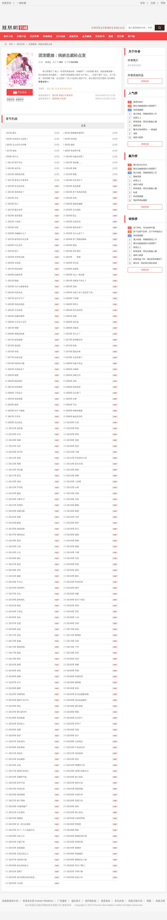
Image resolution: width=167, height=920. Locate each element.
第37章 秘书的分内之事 (18, 239)
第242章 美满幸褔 (75, 842)
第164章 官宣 (73, 611)
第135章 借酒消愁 (17, 529)
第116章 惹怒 (73, 470)
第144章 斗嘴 (73, 552)
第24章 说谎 (71, 198)
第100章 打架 (73, 422)
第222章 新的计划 (75, 783)
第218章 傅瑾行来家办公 (78, 771)
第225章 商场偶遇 (17, 794)
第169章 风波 (15, 629)
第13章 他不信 (14, 168)
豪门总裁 (55, 88)
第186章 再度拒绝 (75, 676)
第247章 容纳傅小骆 (18, 859)
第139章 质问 (15, 540)
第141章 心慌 (15, 546)
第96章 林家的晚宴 (74, 410)
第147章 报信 (15, 564)
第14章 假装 (71, 168)
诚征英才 (76, 900)
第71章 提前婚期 (15, 340)
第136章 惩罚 (73, 529)
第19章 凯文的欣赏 (16, 186)
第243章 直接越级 (17, 848)
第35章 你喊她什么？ (17, 233)
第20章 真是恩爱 (73, 186)
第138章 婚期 (73, 535)
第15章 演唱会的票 (16, 174)
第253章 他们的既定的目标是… (22, 877)
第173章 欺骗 (15, 641)
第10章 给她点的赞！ (75, 156)
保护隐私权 (90, 900)
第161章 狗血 (15, 605)
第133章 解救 (15, 523)
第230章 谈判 (73, 806)
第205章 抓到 (15, 735)
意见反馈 (119, 900)
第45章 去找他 (14, 263)
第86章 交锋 (71, 381)
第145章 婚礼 (15, 558)
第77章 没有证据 (15, 357)
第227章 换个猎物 (17, 800)
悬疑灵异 (73, 36)
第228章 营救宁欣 (75, 800)
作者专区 (96, 27)
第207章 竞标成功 (17, 741)
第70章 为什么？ (73, 334)
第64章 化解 (71, 316)
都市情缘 (64, 88)
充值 (115, 27)
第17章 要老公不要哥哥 (62, 95)
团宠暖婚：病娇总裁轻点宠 (40, 44)
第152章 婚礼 (75, 576)
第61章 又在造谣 (15, 310)
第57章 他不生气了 (16, 298)
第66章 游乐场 (72, 322)
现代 (70, 88)
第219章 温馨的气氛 (18, 777)
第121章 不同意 (16, 487)
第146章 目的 (75, 558)
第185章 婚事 (15, 676)
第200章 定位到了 (75, 718)
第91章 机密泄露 (15, 399)
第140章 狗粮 (73, 540)
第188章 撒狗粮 (74, 682)
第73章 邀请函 (14, 345)
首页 (11, 44)
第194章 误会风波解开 (77, 700)
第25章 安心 (13, 204)
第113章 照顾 (15, 464)
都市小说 (8, 36)
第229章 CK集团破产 (18, 806)
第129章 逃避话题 (17, 511)
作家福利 (106, 27)
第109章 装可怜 (16, 452)
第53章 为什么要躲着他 (18, 286)
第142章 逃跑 (73, 546)
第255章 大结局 (59, 98)
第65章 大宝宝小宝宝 (17, 322)
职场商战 (47, 36)
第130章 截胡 (73, 511)
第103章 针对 (15, 434)
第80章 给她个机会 (74, 363)
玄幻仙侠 (60, 36)
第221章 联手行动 (17, 783)
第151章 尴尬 (15, 576)
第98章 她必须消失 (74, 416)
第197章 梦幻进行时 (18, 712)
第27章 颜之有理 (15, 210)
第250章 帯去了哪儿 (76, 865)
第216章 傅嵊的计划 (76, 765)
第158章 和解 (73, 594)
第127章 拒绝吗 (16, 505)
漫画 (110, 36)
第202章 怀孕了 (74, 724)
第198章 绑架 (73, 712)
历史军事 (34, 36)
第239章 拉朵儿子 (17, 836)
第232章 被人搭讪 (75, 812)
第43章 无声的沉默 (16, 257)
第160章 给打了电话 (76, 600)
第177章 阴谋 (15, 653)
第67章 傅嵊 (13, 328)
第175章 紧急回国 (17, 647)
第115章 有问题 (16, 470)
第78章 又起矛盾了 (74, 357)
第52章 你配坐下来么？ (76, 280)
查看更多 (145, 81)
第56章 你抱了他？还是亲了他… (80, 292)
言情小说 (21, 36)
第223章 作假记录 (17, 789)
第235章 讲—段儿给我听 (19, 824)
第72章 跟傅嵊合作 (74, 340)
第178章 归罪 (73, 653)
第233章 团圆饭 (16, 818)
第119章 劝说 (15, 481)
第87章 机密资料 (15, 387)
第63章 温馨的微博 (16, 316)
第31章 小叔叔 (14, 221)
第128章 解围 (73, 505)
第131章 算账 (15, 517)
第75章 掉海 (13, 351)
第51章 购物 (13, 280)
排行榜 (120, 36)
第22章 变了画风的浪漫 (76, 192)
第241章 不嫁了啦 (17, 842)
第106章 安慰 (73, 440)
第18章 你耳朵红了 (74, 180)
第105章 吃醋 (15, 440)
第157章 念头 (15, 594)
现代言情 (21, 44)
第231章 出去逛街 (17, 812)
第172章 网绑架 (74, 635)
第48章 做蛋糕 (72, 269)
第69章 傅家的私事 (16, 334)
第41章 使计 (13, 251)
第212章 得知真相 (75, 753)
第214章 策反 (73, 759)
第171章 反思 (15, 635)
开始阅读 (20, 93)
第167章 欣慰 (17, 623)
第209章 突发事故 (17, 747)
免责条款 (105, 900)
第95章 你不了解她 (16, 410)
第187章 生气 (15, 682)
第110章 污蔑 (73, 452)
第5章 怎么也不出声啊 (16, 145)
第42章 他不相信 (73, 251)
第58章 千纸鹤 (72, 298)
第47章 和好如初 (15, 269)
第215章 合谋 (15, 765)
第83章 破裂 (13, 375)
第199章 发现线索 (17, 718)
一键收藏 (21, 3)
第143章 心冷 (15, 552)
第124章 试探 (75, 493)
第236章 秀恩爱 (74, 824)
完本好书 (99, 36)
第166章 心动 (73, 617)
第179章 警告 (15, 659)
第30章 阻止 (71, 215)
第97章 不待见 (14, 416)
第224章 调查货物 (75, 789)
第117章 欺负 (15, 475)
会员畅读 (86, 36)
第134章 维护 (73, 523)
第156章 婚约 (73, 588)
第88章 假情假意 (73, 387)
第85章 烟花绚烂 (15, 381)
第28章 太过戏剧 (73, 210)
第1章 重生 (11, 133)
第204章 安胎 (73, 729)
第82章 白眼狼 (72, 369)
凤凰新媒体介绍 (10, 900)
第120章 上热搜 (74, 481)
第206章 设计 (73, 735)
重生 (49, 88)
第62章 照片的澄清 (74, 310)
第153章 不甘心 (16, 582)
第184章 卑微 (73, 670)
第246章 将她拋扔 (75, 854)
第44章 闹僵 (73, 257)
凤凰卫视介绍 (135, 900)
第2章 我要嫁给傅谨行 (74, 133)
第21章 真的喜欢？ (16, 192)
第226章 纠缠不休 (75, 794)
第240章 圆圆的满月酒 (77, 836)
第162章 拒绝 (73, 605)
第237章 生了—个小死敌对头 (21, 830)
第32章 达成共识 (73, 221)
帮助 (163, 3)
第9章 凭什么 (12, 156)
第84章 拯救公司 (73, 375)
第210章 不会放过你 (76, 747)
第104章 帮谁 (73, 434)
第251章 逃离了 (16, 871)
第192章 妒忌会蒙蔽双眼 (78, 694)
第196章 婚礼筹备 (75, 706)
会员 (122, 27)
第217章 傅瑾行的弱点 (18, 771)
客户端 (131, 36)
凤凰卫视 (160, 900)
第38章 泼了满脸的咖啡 (76, 239)
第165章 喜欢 (17, 617)
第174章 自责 (73, 641)
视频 (149, 900)
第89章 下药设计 (15, 393)
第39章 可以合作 (15, 245)
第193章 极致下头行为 (18, 700)
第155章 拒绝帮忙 (17, 588)
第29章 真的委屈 (15, 215)
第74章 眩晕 (71, 345)
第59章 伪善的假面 (16, 304)
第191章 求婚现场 (17, 694)
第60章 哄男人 (72, 304)
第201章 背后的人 (17, 724)
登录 (142, 3)
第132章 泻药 (73, 517)
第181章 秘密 (15, 664)
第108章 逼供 (73, 446)
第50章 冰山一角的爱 (75, 275)
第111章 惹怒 (15, 458)
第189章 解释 (15, 688)
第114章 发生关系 (75, 464)
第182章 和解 (73, 664)
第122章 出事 (73, 487)
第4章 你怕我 (70, 139)
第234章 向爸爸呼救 (76, 818)
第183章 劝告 (15, 670)
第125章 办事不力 (17, 499)
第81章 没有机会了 (16, 369)
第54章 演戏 (71, 286)
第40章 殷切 (71, 245)
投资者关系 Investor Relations (38, 900)
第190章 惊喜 (73, 688)
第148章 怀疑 (75, 564)
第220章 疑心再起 (75, 777)
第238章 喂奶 (73, 830)
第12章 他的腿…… (74, 162)
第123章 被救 (15, 493)
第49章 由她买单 (15, 275)
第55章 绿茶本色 (15, 292)
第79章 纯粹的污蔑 (16, 363)
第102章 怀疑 (73, 428)
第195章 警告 (15, 706)
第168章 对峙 (73, 623)
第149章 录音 (17, 570)
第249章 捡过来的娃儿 (18, 865)
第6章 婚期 (69, 145)
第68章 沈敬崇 (72, 328)
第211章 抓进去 (16, 753)
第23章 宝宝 (13, 198)
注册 (153, 3)
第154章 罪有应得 (77, 582)
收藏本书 (19, 99)
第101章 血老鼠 (16, 428)
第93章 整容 (13, 405)
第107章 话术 (15, 446)
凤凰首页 (6, 3)
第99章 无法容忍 (15, 422)
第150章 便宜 (73, 570)
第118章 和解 (73, 475)
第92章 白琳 (71, 399)
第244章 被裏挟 (74, 848)
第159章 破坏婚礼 (17, 600)
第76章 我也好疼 (73, 351)
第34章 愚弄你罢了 (74, 227)
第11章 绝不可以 (15, 162)
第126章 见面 (73, 499)
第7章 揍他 (11, 151)
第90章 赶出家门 (73, 393)
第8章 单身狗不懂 (72, 151)
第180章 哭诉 (73, 659)
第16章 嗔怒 (71, 174)
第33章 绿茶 (13, 227)
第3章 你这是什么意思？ (17, 139)
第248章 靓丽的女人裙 (77, 859)
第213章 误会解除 (17, 759)
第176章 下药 (73, 647)
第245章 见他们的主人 (18, 854)
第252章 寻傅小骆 (75, 871)
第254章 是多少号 (75, 877)
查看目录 (10, 99)
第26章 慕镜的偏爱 (74, 204)
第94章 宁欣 (71, 405)
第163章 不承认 (16, 611)
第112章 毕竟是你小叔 (77, 458)
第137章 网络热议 (17, 535)
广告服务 (62, 900)
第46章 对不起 (72, 263)
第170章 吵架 (73, 629)
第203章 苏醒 (15, 729)
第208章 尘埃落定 (75, 741)
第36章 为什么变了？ (75, 233)
